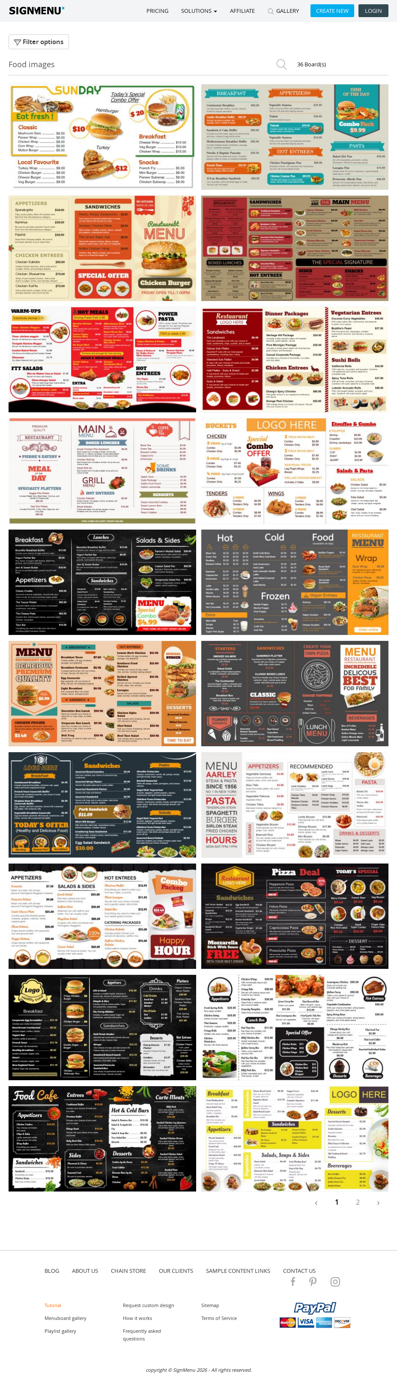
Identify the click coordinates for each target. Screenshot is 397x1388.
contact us (299, 1271)
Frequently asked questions (142, 1335)
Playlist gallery (60, 1331)
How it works (137, 1318)
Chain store (128, 1271)
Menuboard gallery (66, 1318)
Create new (332, 11)
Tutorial (53, 1305)
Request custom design (148, 1305)
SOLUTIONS (199, 11)
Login (373, 11)
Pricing (157, 11)
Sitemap (210, 1305)
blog (52, 1271)
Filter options (38, 41)
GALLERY (283, 11)
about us (85, 1271)
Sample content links (238, 1271)
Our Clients (176, 1271)
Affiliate (242, 11)
